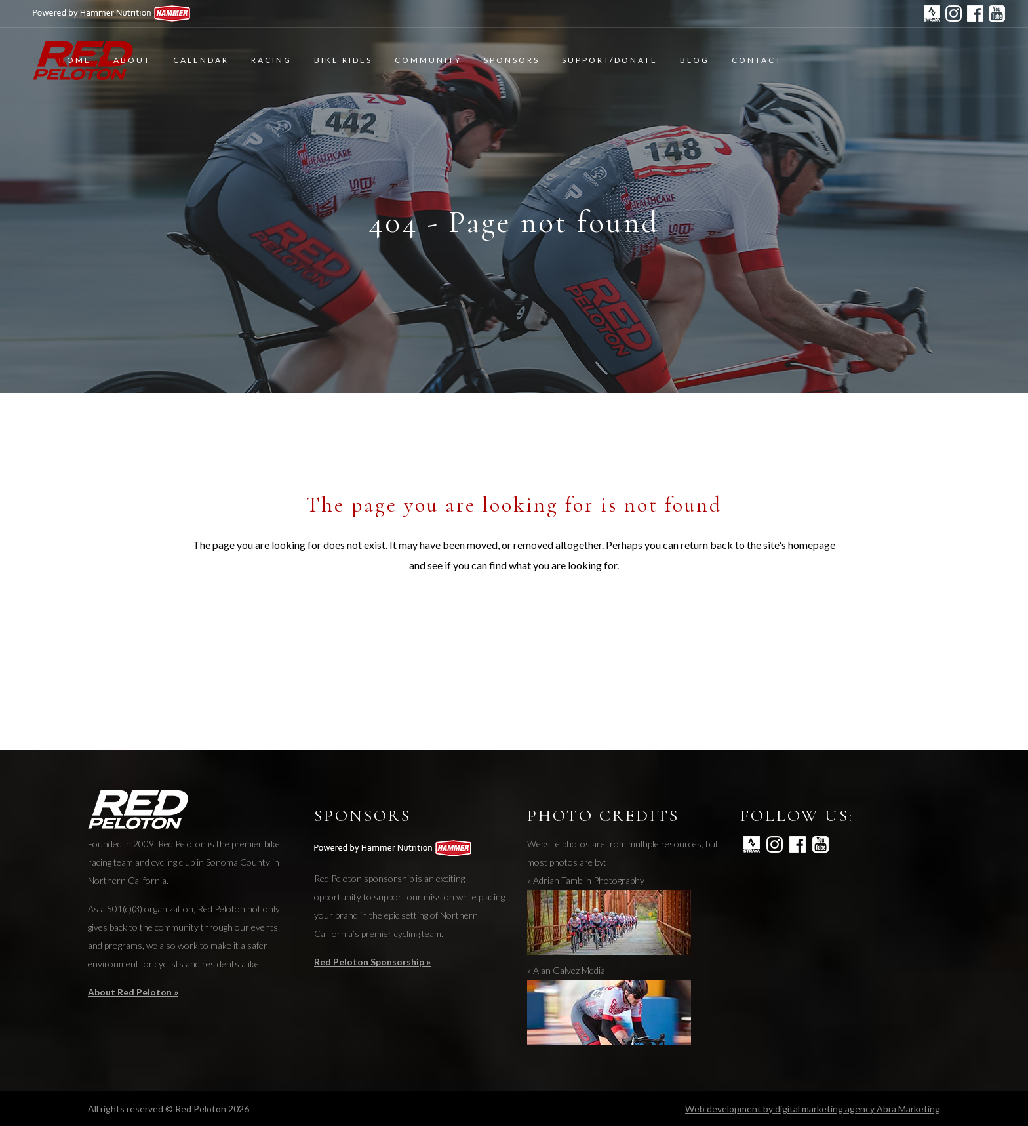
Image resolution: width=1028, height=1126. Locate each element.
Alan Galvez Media (569, 970)
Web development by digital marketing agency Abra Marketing (812, 1108)
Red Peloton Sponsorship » (372, 961)
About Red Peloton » (133, 991)
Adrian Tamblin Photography (588, 880)
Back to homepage (514, 624)
